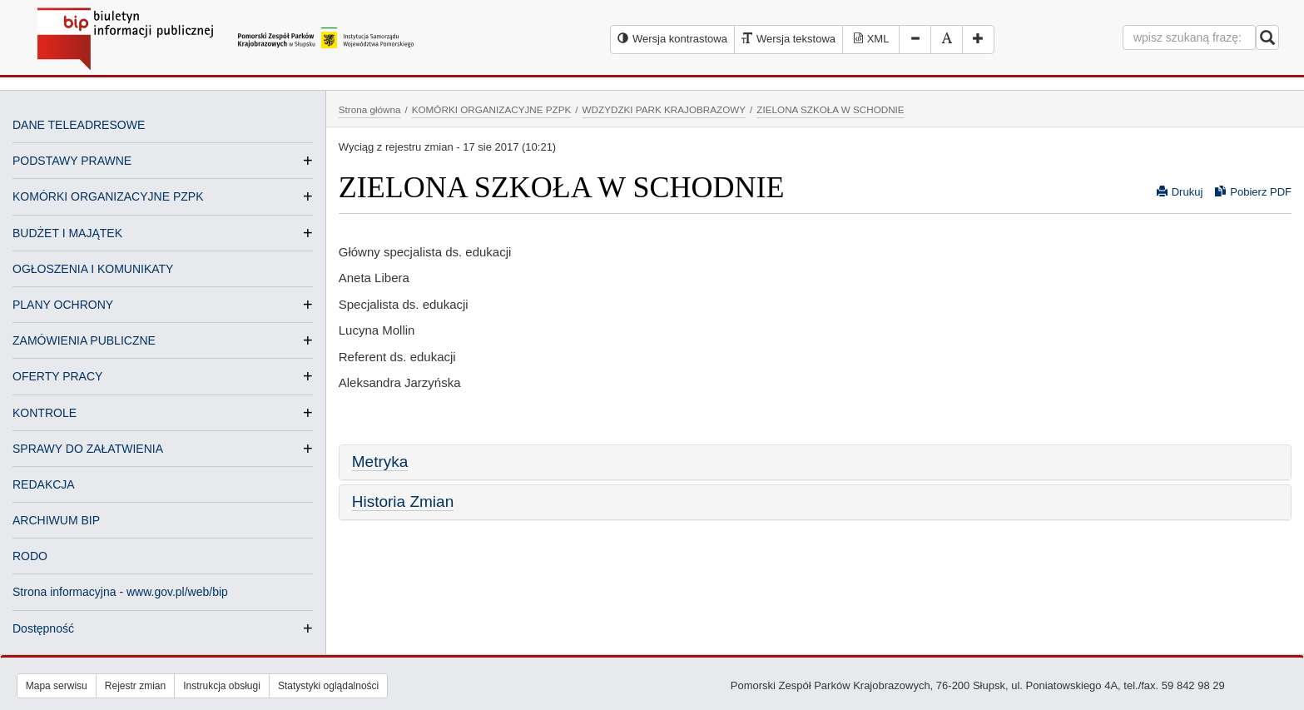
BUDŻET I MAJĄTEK (67, 233)
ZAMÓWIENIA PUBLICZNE (84, 340)
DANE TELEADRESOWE (78, 125)
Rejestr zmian (135, 686)
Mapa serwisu (56, 686)
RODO (29, 556)
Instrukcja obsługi (221, 686)
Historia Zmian (403, 501)
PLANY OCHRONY (62, 305)
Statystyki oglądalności (328, 686)
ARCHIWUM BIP (56, 520)
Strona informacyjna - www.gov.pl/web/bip (120, 591)
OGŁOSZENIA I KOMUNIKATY (92, 269)
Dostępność (43, 628)
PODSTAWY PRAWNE (71, 161)
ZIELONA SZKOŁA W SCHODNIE (830, 109)
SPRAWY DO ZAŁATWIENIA (87, 449)
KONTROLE (44, 413)
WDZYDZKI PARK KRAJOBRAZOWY (664, 109)
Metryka (380, 461)
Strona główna (370, 109)
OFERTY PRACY (57, 376)
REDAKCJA (43, 484)
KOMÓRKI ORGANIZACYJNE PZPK (107, 196)
